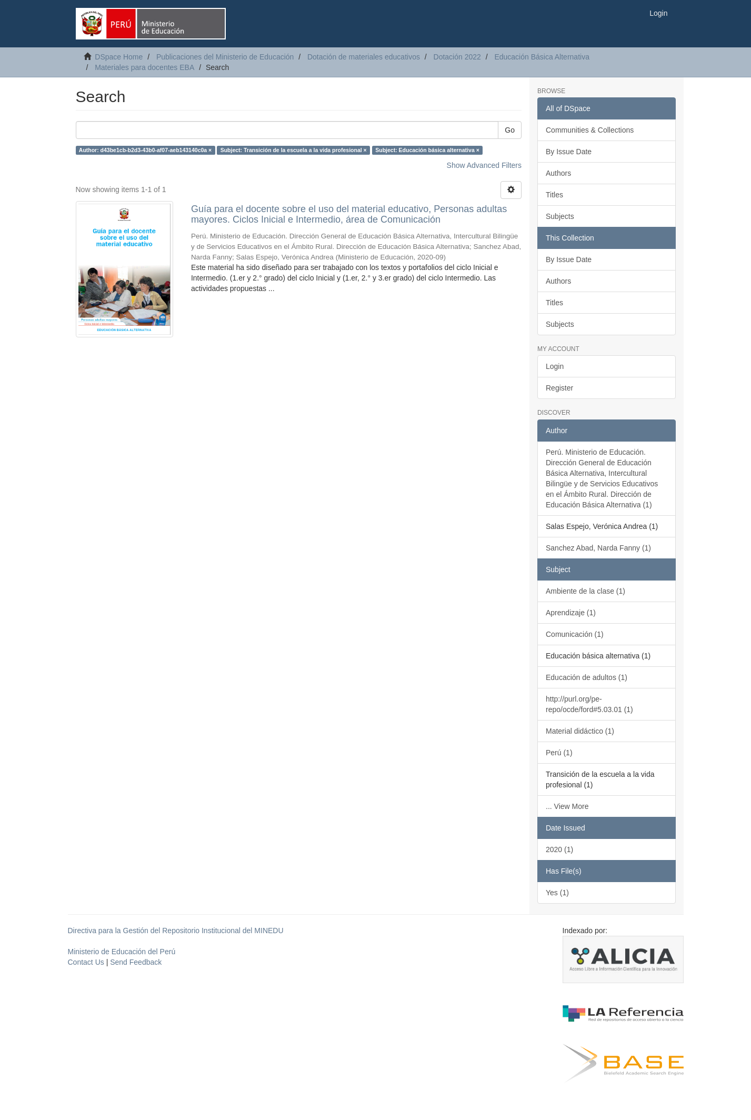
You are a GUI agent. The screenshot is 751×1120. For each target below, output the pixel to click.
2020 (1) (559, 849)
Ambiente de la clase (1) (585, 591)
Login (555, 366)
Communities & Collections (590, 130)
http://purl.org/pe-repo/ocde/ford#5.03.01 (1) (589, 704)
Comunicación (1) (575, 634)
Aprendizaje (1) (571, 612)
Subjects (560, 216)
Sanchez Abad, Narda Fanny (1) (598, 548)
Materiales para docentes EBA (144, 67)
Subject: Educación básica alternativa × (427, 150)
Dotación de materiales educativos (363, 57)
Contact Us (86, 962)
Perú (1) (559, 752)
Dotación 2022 (457, 57)
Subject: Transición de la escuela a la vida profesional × (294, 150)
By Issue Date (569, 151)
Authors (558, 173)
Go (510, 130)
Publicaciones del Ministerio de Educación (225, 57)
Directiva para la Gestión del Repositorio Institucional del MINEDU (176, 930)
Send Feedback (136, 962)
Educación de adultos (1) (586, 677)
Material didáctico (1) (580, 731)
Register (559, 388)
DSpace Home (119, 57)
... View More (567, 806)
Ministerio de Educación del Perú (122, 951)
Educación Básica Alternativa (541, 57)
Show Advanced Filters (484, 165)
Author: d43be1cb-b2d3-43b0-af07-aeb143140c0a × (145, 150)
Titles (554, 195)
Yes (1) (557, 892)
